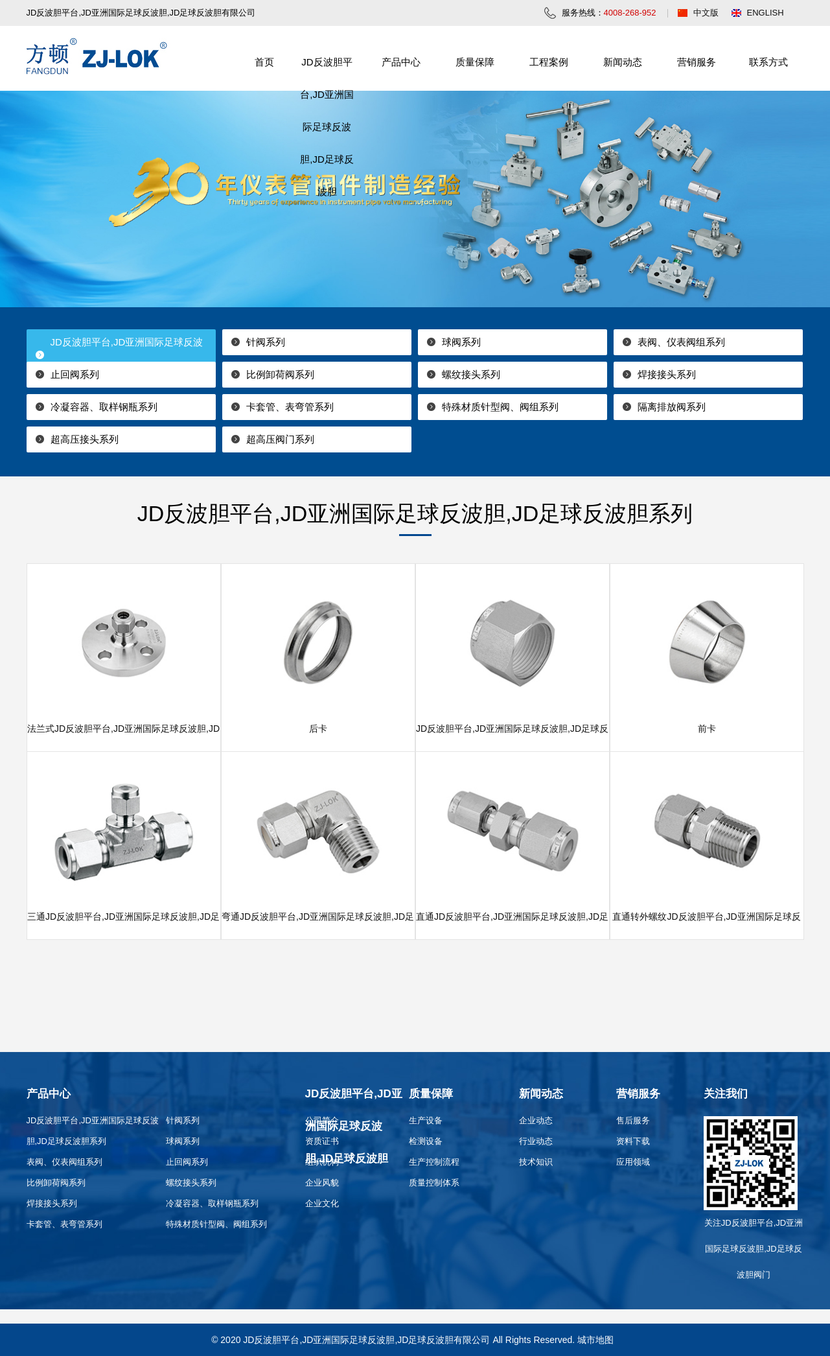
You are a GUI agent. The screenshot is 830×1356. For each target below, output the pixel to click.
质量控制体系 (434, 1182)
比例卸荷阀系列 (280, 374)
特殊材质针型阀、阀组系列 (500, 406)
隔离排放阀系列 (672, 406)
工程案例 (548, 61)
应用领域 (633, 1162)
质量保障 (474, 61)
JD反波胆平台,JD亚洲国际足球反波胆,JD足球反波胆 (327, 126)
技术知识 (536, 1162)
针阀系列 (265, 341)
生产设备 (426, 1120)
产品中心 (401, 61)
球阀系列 (461, 341)
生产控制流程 (434, 1162)
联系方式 (768, 61)
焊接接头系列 (667, 374)
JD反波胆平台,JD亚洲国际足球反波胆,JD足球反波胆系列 (115, 354)
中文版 (706, 13)
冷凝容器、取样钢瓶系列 (104, 406)
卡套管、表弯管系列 (290, 406)
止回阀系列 (75, 374)
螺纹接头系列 (471, 374)
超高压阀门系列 (280, 439)
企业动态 (536, 1120)
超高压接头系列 (85, 439)
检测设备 (426, 1141)
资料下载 (633, 1141)
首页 (264, 61)
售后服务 (633, 1120)
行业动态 (536, 1141)
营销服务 (696, 61)
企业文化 (322, 1203)
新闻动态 (622, 61)
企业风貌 (322, 1182)
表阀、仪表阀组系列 (681, 341)
